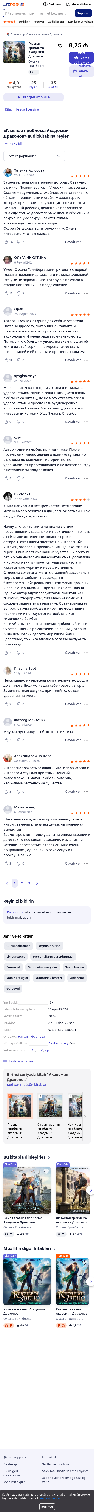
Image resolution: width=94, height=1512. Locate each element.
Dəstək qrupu (13, 1464)
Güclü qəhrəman (18, 946)
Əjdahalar (77, 978)
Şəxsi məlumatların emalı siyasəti (65, 1471)
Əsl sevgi (13, 989)
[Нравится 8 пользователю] (8, 478)
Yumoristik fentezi (48, 978)
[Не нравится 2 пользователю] (21, 242)
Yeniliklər (24, 21)
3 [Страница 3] (29, 883)
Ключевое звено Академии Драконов (24, 1311)
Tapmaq (83, 13)
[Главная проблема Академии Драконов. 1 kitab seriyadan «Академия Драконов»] (20, 1116)
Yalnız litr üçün (17, 978)
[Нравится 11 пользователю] (8, 360)
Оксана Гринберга (17, 1227)
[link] (41, 170)
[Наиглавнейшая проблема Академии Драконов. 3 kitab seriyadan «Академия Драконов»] (80, 1116)
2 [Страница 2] (22, 883)
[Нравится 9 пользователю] (8, 421)
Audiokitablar (56, 21)
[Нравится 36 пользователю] (8, 242)
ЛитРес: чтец (58, 1043)
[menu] (34, 156)
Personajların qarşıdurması (53, 956)
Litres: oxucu (15, 956)
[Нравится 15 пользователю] (8, 293)
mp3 (40, 1050)
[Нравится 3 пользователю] (8, 791)
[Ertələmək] (46, 1171)
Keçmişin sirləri (49, 946)
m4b (32, 1050)
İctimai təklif (51, 1457)
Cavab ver (73, 242)
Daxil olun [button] (15, 912)
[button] (72, 176)
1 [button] (14, 883)
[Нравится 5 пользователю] (8, 740)
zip (47, 1050)
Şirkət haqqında (14, 1457)
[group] (47, 172)
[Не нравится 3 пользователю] (21, 293)
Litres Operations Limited (47, 1497)
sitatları (53, 87)
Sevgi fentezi (74, 967)
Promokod (9, 21)
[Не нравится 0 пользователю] (21, 360)
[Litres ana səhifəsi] (13, 4)
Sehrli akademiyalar (42, 967)
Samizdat (13, 967)
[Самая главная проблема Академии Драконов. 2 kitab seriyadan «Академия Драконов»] (50, 1116)
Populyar (39, 21)
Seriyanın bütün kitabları (27, 1084)
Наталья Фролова (31, 1037)
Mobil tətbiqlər (14, 1482)
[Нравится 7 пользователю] (8, 652)
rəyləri (33, 87)
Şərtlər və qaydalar (56, 1464)
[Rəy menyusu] (86, 242)
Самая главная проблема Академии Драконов (22, 1220)
